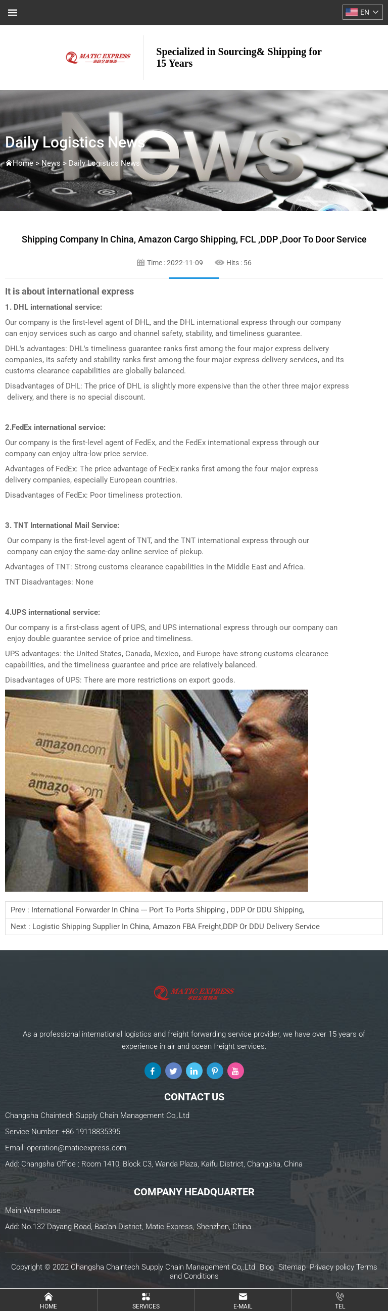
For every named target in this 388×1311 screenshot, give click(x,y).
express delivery (302, 348)
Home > (27, 163)
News (51, 163)
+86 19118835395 (91, 1131)
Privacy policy (332, 1267)
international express (90, 291)
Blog (267, 1267)
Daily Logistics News (104, 163)
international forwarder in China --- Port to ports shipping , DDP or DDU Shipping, (167, 909)
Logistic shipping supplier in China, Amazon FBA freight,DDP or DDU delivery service (176, 926)
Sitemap (292, 1267)
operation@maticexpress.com (76, 1147)
